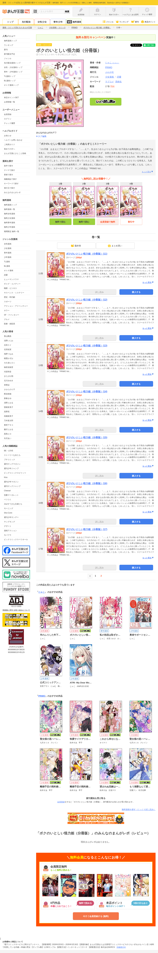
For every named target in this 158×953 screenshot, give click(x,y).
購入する (136, 292)
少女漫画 (7, 248)
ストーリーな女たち (12, 455)
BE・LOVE (8, 451)
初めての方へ (9, 149)
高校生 (118, 81)
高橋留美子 (8, 416)
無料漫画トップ (10, 41)
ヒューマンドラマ (11, 279)
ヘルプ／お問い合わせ (13, 140)
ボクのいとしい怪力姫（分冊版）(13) (86, 345)
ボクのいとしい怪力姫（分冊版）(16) (86, 483)
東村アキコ (8, 425)
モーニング (8, 508)
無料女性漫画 (9, 214)
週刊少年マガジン (11, 482)
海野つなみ (8, 354)
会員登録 (7, 114)
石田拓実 (7, 349)
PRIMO (41, 696)
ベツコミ (7, 499)
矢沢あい (7, 438)
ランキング (121, 22)
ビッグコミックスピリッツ (15, 473)
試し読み (99, 292)
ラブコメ (109, 81)
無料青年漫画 (9, 223)
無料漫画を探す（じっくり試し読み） (139, 809)
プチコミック (9, 460)
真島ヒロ (7, 434)
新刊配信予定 (9, 54)
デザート (7, 526)
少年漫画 (7, 257)
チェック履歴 (9, 123)
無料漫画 (74, 22)
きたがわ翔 (8, 376)
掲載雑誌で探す (10, 179)
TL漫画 (7, 262)
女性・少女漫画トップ (13, 67)
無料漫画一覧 (9, 209)
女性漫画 (7, 244)
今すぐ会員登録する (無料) (96, 916)
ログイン (7, 119)
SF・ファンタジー (11, 315)
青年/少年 (58, 22)
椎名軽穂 (7, 394)
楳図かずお (8, 358)
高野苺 (6, 412)
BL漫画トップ (9, 81)
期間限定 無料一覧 (11, 231)
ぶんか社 (109, 72)
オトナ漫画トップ (11, 85)
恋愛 (6, 275)
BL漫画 (7, 266)
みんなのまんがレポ (12, 192)
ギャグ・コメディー (12, 284)
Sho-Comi (8, 513)
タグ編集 (42, 136)
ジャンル (107, 22)
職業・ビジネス (10, 288)
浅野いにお (8, 341)
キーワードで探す (11, 183)
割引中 (131, 222)
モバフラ (7, 535)
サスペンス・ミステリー (14, 293)
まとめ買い (115, 245)
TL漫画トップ (9, 76)
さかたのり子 (9, 389)
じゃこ (112, 62)
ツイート (138, 45)
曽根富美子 (8, 407)
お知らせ (7, 136)
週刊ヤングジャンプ (12, 486)
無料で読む (60, 222)
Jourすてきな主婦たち (13, 504)
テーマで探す (9, 170)
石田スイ (7, 345)
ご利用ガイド (9, 144)
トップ (10, 22)
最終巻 (76, 245)
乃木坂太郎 (8, 420)
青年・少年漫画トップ (13, 72)
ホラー (6, 310)
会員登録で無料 (107, 222)
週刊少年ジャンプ (11, 468)
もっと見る (147, 172)
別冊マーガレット (11, 495)
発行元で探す (9, 188)
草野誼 (6, 385)
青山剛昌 (7, 336)
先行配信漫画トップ (12, 63)
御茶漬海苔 (8, 367)
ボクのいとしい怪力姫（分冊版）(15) (86, 437)
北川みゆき (8, 381)
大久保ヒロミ (9, 363)
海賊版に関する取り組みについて (16, 610)
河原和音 (7, 372)
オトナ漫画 (8, 270)
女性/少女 (42, 22)
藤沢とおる (8, 429)
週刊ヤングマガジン (12, 464)
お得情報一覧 (9, 102)
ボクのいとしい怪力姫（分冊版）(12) (86, 299)
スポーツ (7, 302)
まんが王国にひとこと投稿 (15, 153)
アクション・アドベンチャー (16, 306)
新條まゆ (7, 398)
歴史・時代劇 (9, 297)
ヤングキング (9, 522)
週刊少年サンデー (11, 517)
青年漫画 (7, 253)
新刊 (135, 22)
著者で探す (8, 175)
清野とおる (8, 403)
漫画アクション (10, 531)
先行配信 (26, 22)
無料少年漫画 (9, 227)
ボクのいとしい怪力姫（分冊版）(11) (86, 253)
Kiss (6, 477)
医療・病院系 (9, 324)
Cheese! (7, 491)
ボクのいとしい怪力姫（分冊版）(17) (86, 529)
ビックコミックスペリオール (16, 539)
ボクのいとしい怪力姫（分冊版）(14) (86, 391)
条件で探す (8, 166)
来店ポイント (148, 22)
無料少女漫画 (9, 218)
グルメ (6, 319)
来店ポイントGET (11, 97)
